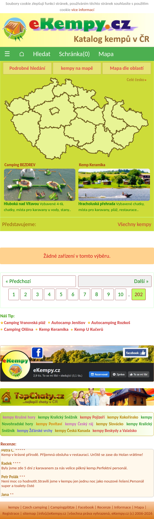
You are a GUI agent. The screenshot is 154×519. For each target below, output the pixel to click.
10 (120, 294)
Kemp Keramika (53, 329)
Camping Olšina (18, 329)
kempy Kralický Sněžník (58, 417)
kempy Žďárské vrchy (34, 430)
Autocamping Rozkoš (110, 322)
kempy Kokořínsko (122, 417)
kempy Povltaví (49, 424)
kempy (13, 507)
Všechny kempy (134, 224)
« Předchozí (18, 281)
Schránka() (74, 54)
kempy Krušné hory (19, 417)
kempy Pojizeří (92, 417)
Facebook (86, 507)
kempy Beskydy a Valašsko (115, 430)
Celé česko (135, 79)
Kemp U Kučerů (88, 329)
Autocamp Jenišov (68, 322)
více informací (82, 9)
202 (139, 294)
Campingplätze (62, 507)
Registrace (10, 513)
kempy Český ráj (79, 424)
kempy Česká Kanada (72, 430)
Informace (122, 507)
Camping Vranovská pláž (25, 322)
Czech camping (35, 507)
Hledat (41, 54)
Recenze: (8, 444)
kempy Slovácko (109, 424)
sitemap (29, 513)
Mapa (106, 54)
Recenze (104, 507)
